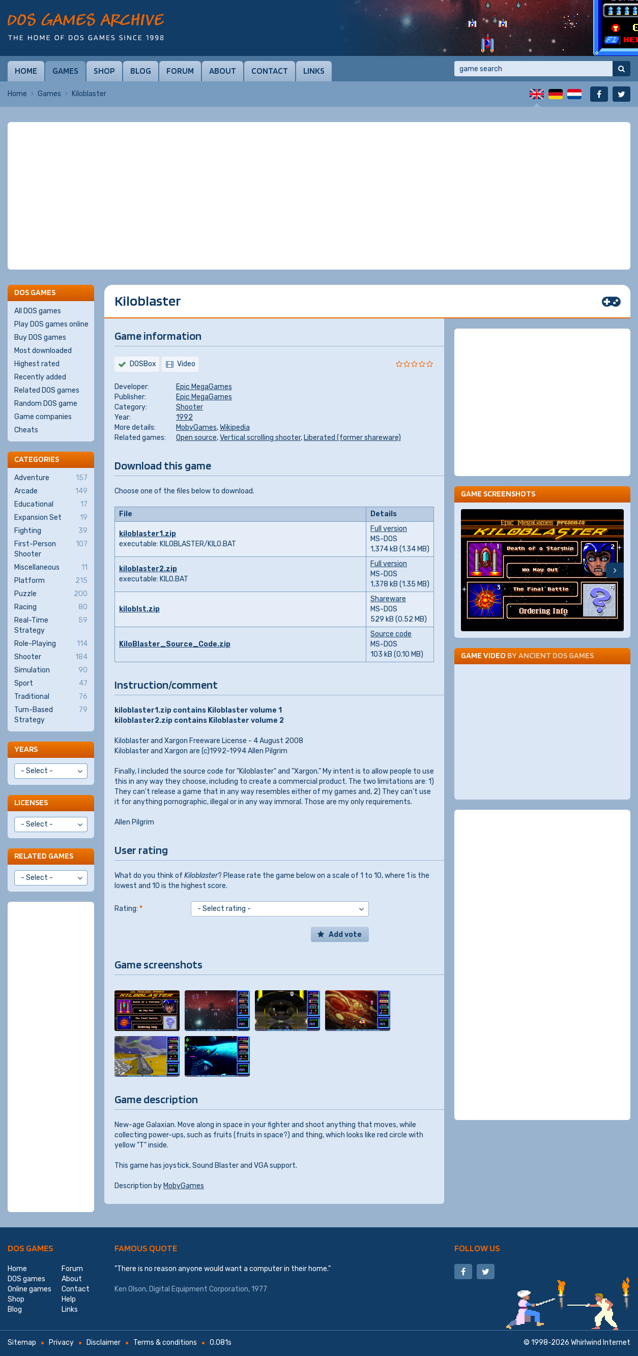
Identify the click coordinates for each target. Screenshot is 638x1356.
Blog (140, 71)
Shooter (189, 407)
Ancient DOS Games (556, 655)
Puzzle (51, 594)
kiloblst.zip (139, 609)
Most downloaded (43, 350)
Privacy (61, 1342)
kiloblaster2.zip (148, 569)
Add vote (345, 934)
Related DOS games (46, 390)
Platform (51, 581)
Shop (104, 71)
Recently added (40, 377)
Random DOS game (45, 403)
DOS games (30, 1248)
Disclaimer (103, 1342)
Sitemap (22, 1342)
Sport (51, 684)
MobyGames (196, 427)
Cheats (26, 430)
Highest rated (37, 364)
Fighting (51, 531)
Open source (196, 437)
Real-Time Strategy (51, 625)
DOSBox (143, 364)
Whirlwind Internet (600, 1342)
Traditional (51, 697)
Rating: (128, 908)
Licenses (31, 802)
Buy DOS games (40, 337)
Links (314, 71)
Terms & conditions (165, 1342)
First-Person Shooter (51, 548)
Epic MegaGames (204, 386)
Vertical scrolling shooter (260, 437)
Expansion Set (51, 518)
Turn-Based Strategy (51, 714)
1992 (184, 417)
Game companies (43, 416)
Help (69, 1299)
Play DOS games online (51, 324)
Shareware (388, 599)
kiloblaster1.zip (147, 533)
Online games (29, 1289)
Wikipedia (235, 427)
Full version (388, 528)
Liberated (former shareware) (352, 437)
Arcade (51, 491)
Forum (180, 71)
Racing (51, 607)
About (222, 71)
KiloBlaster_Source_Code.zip (174, 644)
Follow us (477, 1248)
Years (26, 749)
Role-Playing (51, 644)
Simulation (51, 670)
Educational (51, 504)
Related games (43, 856)
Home (26, 71)
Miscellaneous (51, 568)
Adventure (51, 478)
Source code (391, 634)
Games (65, 71)
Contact (269, 71)
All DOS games (37, 311)
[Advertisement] (319, 196)
